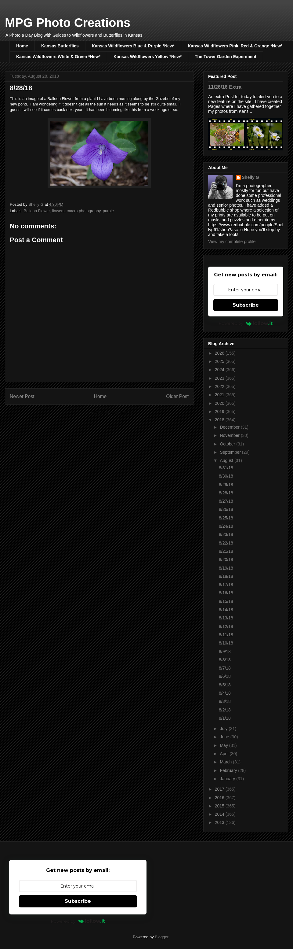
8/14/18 (226, 609)
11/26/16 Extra (224, 87)
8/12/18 (226, 626)
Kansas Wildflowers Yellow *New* (148, 56)
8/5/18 (225, 684)
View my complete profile (231, 241)
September (231, 452)
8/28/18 (226, 492)
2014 (220, 814)
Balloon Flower (37, 211)
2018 (220, 419)
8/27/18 (226, 501)
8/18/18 (226, 576)
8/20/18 (226, 559)
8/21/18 (226, 551)
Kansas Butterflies (60, 45)
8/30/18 (226, 476)
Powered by (246, 323)
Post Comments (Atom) (111, 412)
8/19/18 (226, 568)
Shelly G (250, 177)
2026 (220, 353)
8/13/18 (226, 617)
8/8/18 (225, 659)
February (229, 770)
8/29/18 (226, 484)
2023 (220, 378)
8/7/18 (225, 668)
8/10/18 (226, 643)
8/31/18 (226, 467)
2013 (220, 822)
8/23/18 (226, 534)
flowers (58, 211)
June (225, 736)
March (226, 761)
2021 (220, 394)
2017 (220, 789)
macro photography (83, 211)
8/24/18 (226, 526)
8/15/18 (226, 601)
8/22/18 (226, 543)
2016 (220, 797)
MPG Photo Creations (67, 22)
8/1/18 (225, 718)
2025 (220, 361)
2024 (220, 369)
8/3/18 (225, 701)
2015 (220, 805)
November (230, 435)
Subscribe (246, 305)
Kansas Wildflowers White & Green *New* (58, 56)
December (230, 427)
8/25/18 (226, 517)
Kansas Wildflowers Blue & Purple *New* (133, 45)
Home (22, 45)
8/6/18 (225, 676)
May (224, 745)
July (224, 728)
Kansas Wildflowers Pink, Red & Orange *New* (235, 45)
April (225, 753)
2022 (220, 386)
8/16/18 (226, 592)
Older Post (177, 396)
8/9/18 (225, 651)
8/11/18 (226, 634)
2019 (220, 411)
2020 (220, 403)
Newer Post (22, 396)
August (227, 460)
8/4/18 (225, 693)
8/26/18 (226, 509)
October (228, 443)
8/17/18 (226, 584)
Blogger (161, 937)
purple (108, 211)
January (228, 778)
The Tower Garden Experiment (225, 56)
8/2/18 (225, 709)
